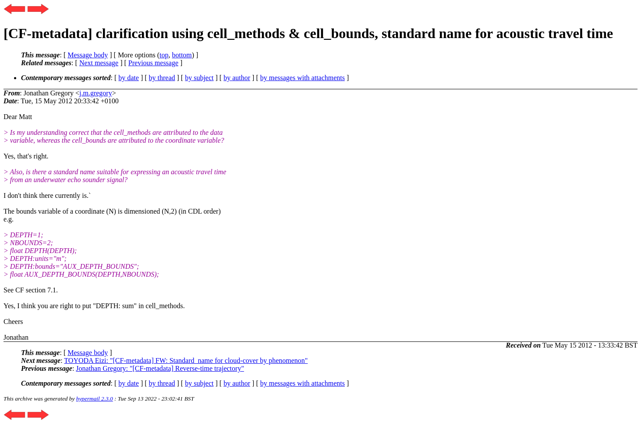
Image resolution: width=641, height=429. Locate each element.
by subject (199, 77)
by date (128, 77)
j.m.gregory (95, 93)
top (163, 55)
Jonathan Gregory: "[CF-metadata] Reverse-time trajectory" (160, 368)
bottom (181, 55)
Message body (87, 55)
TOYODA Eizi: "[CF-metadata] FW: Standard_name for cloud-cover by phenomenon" (186, 360)
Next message (98, 63)
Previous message (153, 63)
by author (236, 77)
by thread (162, 77)
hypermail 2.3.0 (94, 398)
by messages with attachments (302, 77)
